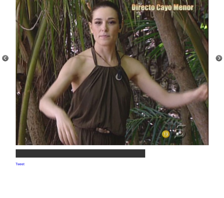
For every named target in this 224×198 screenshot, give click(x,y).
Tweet (20, 164)
